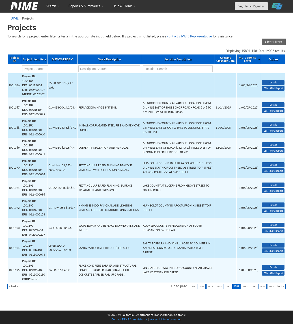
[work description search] (109, 68)
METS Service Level (247, 59)
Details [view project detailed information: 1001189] (273, 144)
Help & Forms (124, 6)
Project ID (14, 59)
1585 (271, 286)
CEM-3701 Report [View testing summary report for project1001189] (273, 150)
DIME (15, 18)
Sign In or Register (251, 6)
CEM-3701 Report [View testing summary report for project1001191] (273, 190)
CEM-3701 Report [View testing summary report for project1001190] (273, 170)
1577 (201, 286)
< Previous (14, 286)
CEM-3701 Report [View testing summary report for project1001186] (273, 88)
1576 (192, 286)
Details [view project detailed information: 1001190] (273, 164)
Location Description (178, 59)
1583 (253, 286)
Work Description (109, 59)
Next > (281, 286)
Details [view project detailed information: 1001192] (273, 205)
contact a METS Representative (189, 36)
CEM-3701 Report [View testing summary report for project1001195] (273, 273)
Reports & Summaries (86, 6)
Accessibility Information (165, 319)
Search (52, 6)
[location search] (178, 68)
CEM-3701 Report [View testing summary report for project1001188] (273, 130)
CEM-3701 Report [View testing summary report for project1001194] (273, 250)
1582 (245, 286)
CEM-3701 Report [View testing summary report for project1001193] (273, 231)
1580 (227, 286)
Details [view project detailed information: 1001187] (273, 104)
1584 (262, 286)
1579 (219, 286)
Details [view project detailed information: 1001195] (273, 267)
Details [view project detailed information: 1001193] (273, 224)
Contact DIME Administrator (129, 319)
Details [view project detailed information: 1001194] (273, 245)
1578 (210, 286)
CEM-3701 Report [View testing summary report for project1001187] (273, 110)
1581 (236, 286)
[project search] (35, 68)
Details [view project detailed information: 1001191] (273, 185)
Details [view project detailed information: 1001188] (273, 124)
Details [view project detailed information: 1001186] (273, 82)
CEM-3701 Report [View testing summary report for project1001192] (273, 210)
